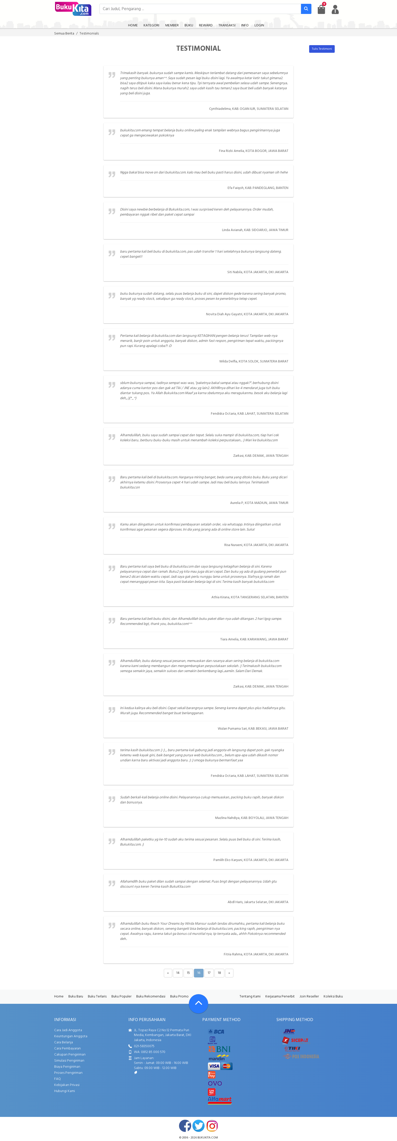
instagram (212, 1125)
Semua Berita (64, 34)
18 (219, 973)
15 (188, 973)
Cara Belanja (63, 1042)
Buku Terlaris (97, 996)
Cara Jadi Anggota (68, 1030)
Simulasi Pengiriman (69, 1061)
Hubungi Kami (64, 1091)
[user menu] (335, 9)
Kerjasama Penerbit (280, 996)
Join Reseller (309, 996)
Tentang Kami (250, 996)
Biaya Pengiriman (67, 1067)
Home (59, 996)
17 (209, 973)
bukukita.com (207, 1137)
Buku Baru (75, 996)
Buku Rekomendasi (150, 996)
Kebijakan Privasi (67, 1085)
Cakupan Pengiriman (70, 1055)
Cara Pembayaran (67, 1048)
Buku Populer (121, 996)
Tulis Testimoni (322, 48)
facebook (185, 1125)
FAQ (57, 1079)
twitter (198, 1125)
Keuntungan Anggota (70, 1036)
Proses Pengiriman (68, 1073)
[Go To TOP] (198, 1003)
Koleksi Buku (333, 996)
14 (178, 973)
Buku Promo (179, 996)
